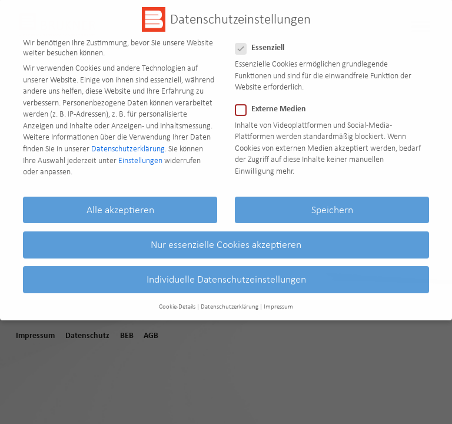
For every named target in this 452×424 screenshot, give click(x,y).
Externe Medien (274, 102)
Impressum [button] (278, 299)
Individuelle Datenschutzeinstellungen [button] (226, 271)
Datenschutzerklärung (128, 141)
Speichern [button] (332, 202)
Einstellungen (140, 153)
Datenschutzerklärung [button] (229, 299)
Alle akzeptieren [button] (120, 202)
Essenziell (263, 40)
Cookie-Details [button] (177, 299)
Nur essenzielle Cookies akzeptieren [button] (226, 236)
